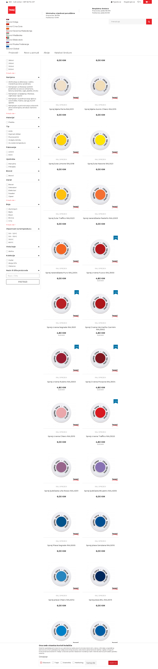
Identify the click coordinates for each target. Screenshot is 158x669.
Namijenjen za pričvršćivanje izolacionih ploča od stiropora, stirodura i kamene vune (23, 136)
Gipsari (11, 225)
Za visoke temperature (17, 171)
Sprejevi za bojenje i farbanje (18, 40)
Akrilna (11, 279)
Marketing (79, 663)
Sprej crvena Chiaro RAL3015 (134, 291)
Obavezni (46, 663)
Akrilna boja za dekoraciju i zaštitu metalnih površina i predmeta (21, 111)
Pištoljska (12, 195)
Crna (10, 249)
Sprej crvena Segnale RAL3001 (97, 238)
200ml (11, 86)
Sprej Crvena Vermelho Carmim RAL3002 (134, 239)
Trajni (56, 663)
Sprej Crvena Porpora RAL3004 (97, 291)
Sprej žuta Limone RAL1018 (97, 133)
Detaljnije (43, 657)
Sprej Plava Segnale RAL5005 (60, 396)
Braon (11, 243)
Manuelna (12, 192)
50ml (10, 183)
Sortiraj (89, 34)
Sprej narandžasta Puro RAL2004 (134, 186)
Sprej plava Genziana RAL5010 (97, 396)
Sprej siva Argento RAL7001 (60, 606)
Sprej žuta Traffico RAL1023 (60, 186)
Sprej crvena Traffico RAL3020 (60, 343)
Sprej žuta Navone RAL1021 (134, 133)
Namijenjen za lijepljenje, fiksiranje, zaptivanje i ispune (21, 123)
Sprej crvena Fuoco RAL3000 (60, 238)
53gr (10, 77)
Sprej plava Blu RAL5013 (60, 449)
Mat (10, 52)
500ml (11, 97)
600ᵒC (11, 271)
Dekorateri (13, 216)
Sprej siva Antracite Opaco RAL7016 (97, 606)
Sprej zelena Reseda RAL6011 (134, 501)
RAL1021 (12, 64)
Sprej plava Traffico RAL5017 (134, 449)
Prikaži (125, 34)
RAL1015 (12, 58)
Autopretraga (78, 34)
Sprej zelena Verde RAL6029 (97, 554)
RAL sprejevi (60, 77)
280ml (11, 89)
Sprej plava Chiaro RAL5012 (135, 396)
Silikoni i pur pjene (14, 43)
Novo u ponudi (31, 21)
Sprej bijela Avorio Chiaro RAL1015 (60, 133)
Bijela (11, 240)
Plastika (11, 150)
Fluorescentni (14, 165)
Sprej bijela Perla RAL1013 (134, 81)
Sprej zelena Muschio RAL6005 (97, 501)
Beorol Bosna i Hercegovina (16, 30)
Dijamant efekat (15, 162)
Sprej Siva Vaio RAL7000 (134, 554)
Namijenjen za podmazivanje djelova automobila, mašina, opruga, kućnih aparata (22, 129)
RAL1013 (12, 55)
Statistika (67, 663)
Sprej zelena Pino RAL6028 (60, 554)
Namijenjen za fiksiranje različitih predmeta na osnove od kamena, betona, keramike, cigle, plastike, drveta (23, 117)
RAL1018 (12, 61)
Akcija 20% (13, 291)
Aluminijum (13, 237)
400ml (11, 180)
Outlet (11, 288)
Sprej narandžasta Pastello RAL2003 (97, 187)
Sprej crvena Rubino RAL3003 (60, 291)
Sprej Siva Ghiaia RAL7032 (135, 606)
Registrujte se (129, 2)
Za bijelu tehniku (15, 168)
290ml (11, 91)
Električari (12, 219)
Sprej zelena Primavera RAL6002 (60, 501)
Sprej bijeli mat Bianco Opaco (97, 81)
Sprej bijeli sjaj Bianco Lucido (60, 81)
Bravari (11, 213)
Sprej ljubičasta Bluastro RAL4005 (134, 343)
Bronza (11, 246)
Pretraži (22, 310)
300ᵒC (11, 268)
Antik (10, 159)
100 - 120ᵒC (13, 262)
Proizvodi (30, 30)
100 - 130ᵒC (13, 265)
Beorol (11, 204)
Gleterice (12, 294)
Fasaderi (12, 222)
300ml (11, 94)
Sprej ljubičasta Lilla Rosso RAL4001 (97, 343)
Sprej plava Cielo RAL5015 (97, 449)
